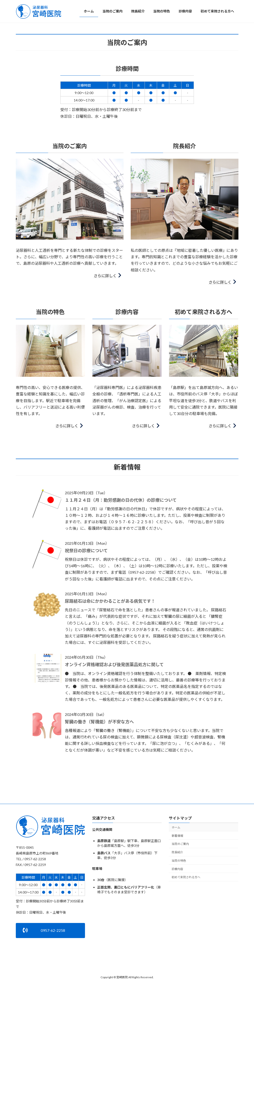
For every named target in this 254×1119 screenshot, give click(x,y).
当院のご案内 (180, 951)
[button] (123, 126)
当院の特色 (179, 967)
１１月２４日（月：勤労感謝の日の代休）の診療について (121, 606)
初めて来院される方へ (186, 984)
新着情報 (177, 942)
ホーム (176, 934)
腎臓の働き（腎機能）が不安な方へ (99, 828)
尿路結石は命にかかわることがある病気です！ (110, 708)
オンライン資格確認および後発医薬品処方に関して (114, 771)
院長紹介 (177, 959)
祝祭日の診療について (86, 657)
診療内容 (177, 976)
